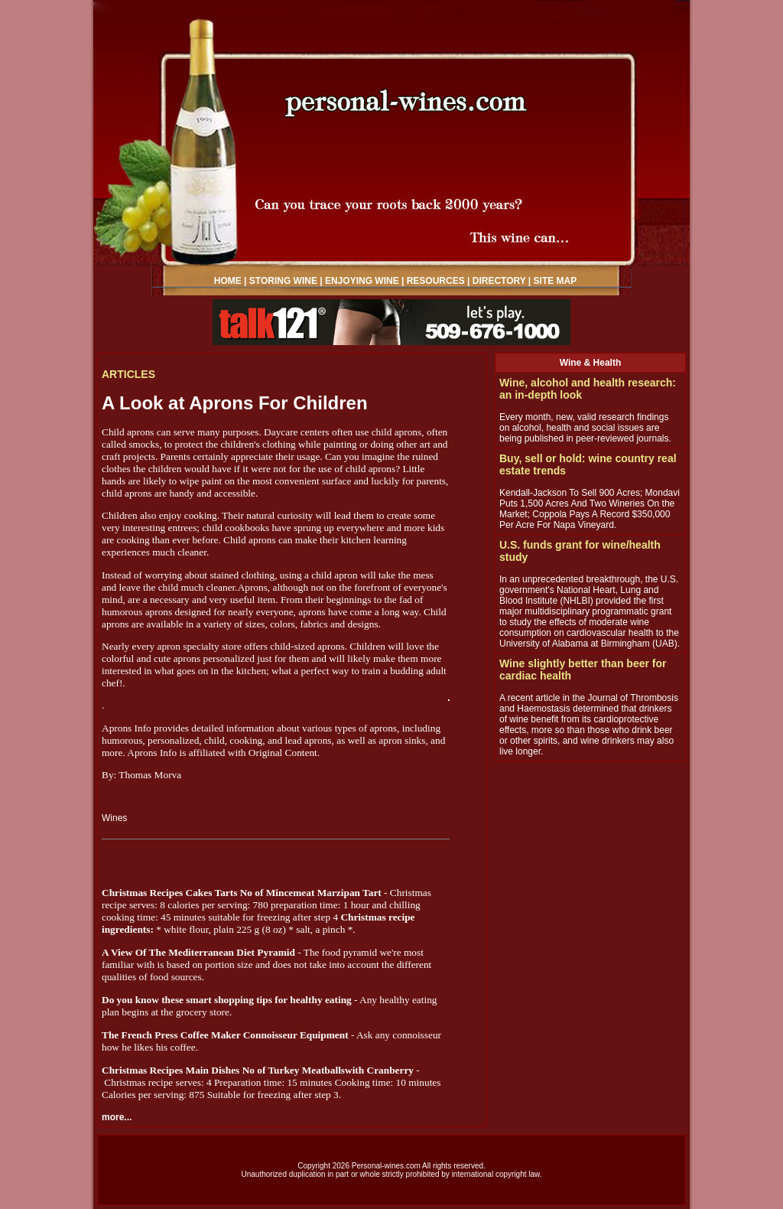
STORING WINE (283, 280)
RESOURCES (436, 280)
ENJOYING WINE (362, 280)
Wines (114, 818)
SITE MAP (555, 280)
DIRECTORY (499, 280)
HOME (228, 280)
